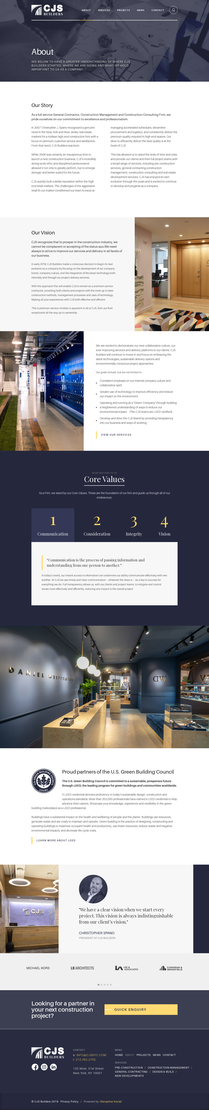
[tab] (52, 525)
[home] (54, 10)
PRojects (123, 10)
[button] (102, 10)
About (86, 10)
